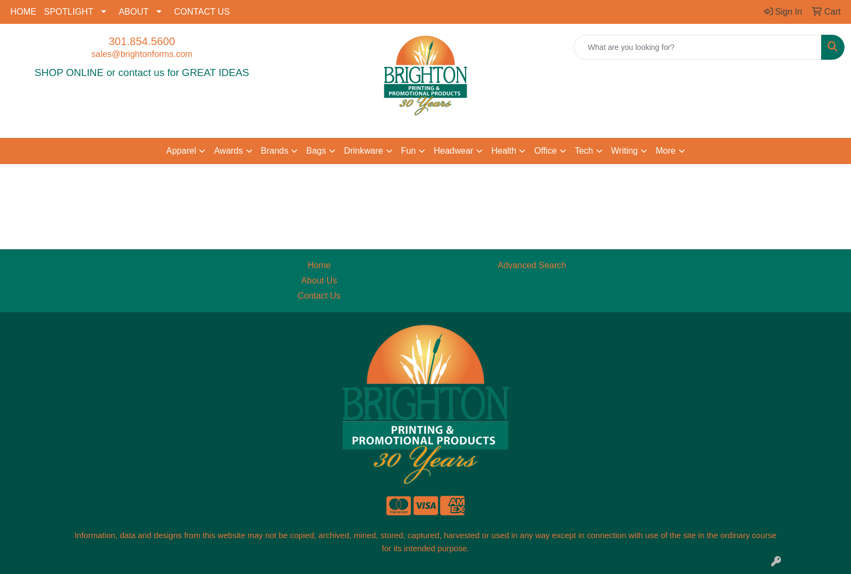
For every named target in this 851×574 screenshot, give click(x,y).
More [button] (665, 150)
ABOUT (134, 11)
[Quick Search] (698, 47)
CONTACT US (202, 11)
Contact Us (318, 295)
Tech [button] (584, 150)
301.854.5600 (142, 41)
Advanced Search (532, 265)
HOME (23, 11)
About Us (319, 280)
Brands (275, 150)
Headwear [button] (453, 150)
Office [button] (545, 150)
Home (319, 265)
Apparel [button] (181, 150)
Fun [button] (408, 150)
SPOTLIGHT (68, 11)
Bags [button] (316, 150)
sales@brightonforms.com (141, 54)
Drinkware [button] (363, 150)
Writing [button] (624, 150)
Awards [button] (228, 150)
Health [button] (503, 150)
